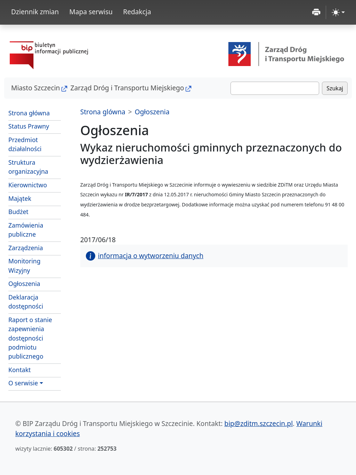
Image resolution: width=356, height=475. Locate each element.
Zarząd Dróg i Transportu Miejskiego (127, 87)
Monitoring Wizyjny (24, 265)
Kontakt (19, 370)
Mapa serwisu (91, 11)
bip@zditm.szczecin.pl (258, 423)
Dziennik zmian (35, 11)
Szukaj (334, 88)
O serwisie (23, 383)
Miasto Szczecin (35, 87)
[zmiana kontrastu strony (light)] (338, 12)
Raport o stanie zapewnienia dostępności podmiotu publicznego (30, 338)
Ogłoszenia (24, 283)
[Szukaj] (274, 88)
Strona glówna (103, 111)
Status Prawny (28, 126)
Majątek (19, 198)
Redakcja (137, 11)
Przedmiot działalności (24, 144)
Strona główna (29, 113)
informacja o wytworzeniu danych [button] (144, 255)
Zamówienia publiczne (25, 229)
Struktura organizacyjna (28, 166)
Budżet (34, 211)
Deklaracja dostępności (25, 301)
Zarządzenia (25, 248)
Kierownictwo (27, 185)
